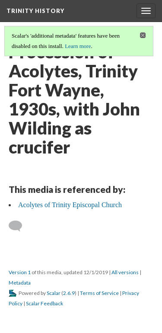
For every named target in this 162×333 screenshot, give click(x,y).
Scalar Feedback (44, 303)
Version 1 (20, 272)
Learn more (78, 46)
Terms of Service (99, 293)
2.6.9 (69, 293)
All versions (125, 272)
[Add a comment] (19, 226)
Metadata (20, 282)
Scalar (53, 293)
